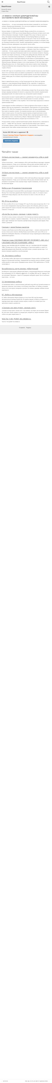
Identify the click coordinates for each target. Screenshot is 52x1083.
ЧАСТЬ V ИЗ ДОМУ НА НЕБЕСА (16, 1068)
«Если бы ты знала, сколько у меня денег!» (20, 963)
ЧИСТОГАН (5, 1081)
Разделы (28, 1076)
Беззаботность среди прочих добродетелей (20, 1018)
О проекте (22, 1076)
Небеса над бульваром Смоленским (17, 937)
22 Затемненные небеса (12, 1031)
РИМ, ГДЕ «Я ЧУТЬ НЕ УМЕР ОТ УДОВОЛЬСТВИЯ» (36, 1081)
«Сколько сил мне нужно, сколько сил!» (19, 1057)
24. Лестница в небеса (11, 1005)
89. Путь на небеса (10, 950)
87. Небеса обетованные (12, 1044)
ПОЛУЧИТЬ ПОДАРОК (11, 141)
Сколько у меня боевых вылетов (15, 976)
